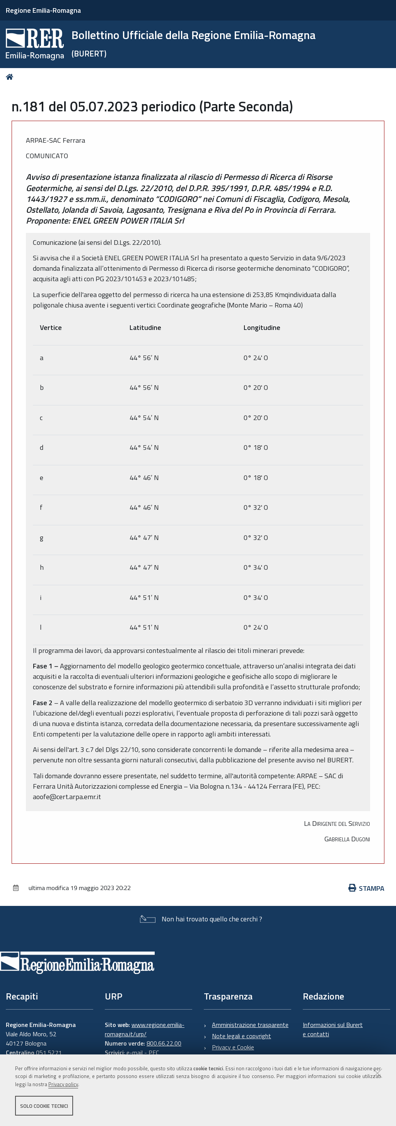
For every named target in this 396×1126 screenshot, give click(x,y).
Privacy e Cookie (233, 1047)
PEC (153, 1052)
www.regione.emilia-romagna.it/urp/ (144, 1029)
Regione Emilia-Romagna (43, 10)
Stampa (366, 888)
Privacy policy (63, 1084)
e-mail (134, 1052)
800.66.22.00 (164, 1043)
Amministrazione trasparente (250, 1024)
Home (11, 76)
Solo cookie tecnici (44, 1106)
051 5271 (49, 1052)
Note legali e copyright (241, 1036)
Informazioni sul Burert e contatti (333, 1029)
